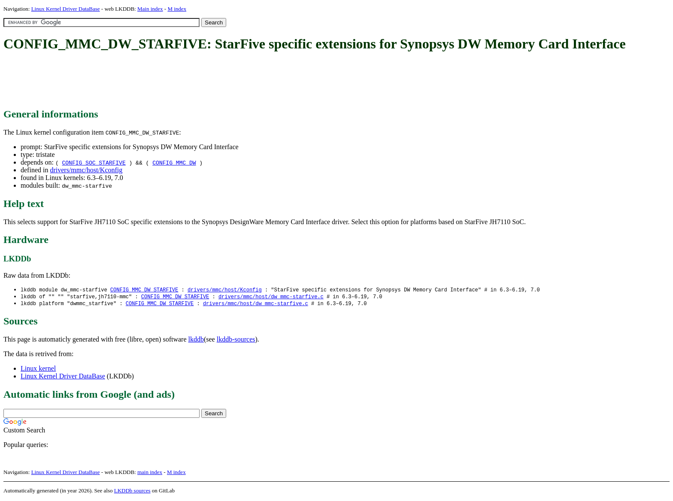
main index (149, 473)
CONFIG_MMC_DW (174, 162)
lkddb (196, 340)
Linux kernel (38, 369)
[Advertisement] (159, 80)
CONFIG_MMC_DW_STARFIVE (144, 290)
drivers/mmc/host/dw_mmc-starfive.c (271, 297)
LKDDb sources (132, 492)
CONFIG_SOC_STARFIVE (93, 162)
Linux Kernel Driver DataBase (65, 9)
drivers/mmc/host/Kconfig (86, 170)
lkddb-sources (236, 340)
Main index (150, 9)
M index (176, 9)
